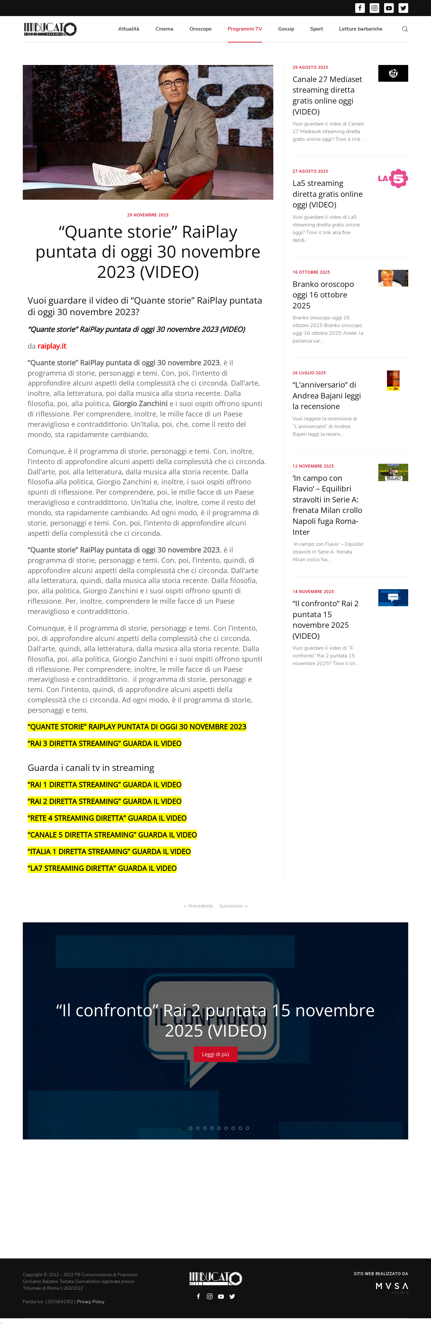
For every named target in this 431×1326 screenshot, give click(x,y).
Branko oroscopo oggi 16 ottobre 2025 (323, 295)
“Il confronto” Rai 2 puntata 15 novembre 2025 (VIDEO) (326, 619)
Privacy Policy (90, 1302)
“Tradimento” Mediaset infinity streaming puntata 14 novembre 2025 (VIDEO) (213, 1128)
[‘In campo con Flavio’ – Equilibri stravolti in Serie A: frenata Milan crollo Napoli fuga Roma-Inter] (393, 472)
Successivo (233, 906)
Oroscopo (200, 28)
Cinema (164, 28)
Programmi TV (245, 28)
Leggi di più (215, 1053)
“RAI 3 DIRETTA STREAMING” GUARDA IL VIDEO (104, 743)
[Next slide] (392, 1031)
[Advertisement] (215, 1210)
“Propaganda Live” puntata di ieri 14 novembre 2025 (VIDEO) (227, 1128)
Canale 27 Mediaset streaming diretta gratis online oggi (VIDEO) (327, 95)
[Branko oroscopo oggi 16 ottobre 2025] (393, 277)
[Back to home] (50, 29)
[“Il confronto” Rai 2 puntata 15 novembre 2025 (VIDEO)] (393, 597)
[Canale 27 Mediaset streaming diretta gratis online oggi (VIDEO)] (393, 73)
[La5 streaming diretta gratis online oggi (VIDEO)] (393, 178)
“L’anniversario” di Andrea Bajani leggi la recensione (327, 395)
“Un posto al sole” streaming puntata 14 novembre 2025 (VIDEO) (234, 1128)
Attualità (128, 28)
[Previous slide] (38, 1031)
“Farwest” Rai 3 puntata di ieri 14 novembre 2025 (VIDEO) (220, 1128)
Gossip (286, 28)
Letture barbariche (361, 28)
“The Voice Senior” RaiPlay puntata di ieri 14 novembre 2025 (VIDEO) (206, 1128)
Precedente (198, 906)
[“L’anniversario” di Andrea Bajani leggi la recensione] (393, 380)
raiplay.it (52, 346)
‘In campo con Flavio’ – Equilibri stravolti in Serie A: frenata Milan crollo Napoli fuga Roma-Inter (327, 504)
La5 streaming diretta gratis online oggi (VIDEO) (328, 194)
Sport (316, 28)
